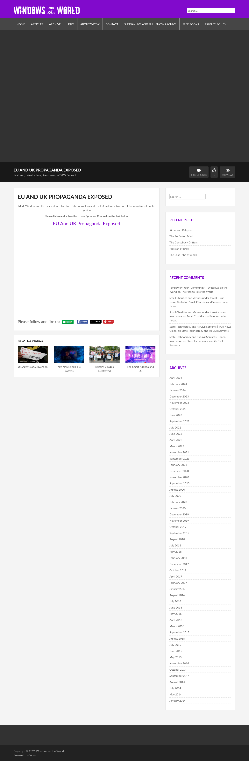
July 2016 (175, 601)
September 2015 (179, 632)
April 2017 (175, 576)
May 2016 (175, 613)
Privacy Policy (215, 24)
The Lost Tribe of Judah (183, 254)
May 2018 (175, 551)
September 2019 (179, 533)
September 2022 (179, 421)
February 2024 (178, 384)
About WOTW (90, 24)
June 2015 (175, 651)
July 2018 (175, 545)
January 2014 (177, 700)
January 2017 (177, 588)
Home (21, 24)
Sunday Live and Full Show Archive (150, 24)
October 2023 (177, 408)
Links (70, 24)
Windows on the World (50, 751)
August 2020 (177, 489)
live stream (49, 175)
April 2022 (175, 440)
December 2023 (179, 396)
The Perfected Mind (181, 236)
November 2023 (179, 402)
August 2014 (177, 682)
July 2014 (175, 688)
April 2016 (175, 620)
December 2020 (179, 471)
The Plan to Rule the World (197, 291)
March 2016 (176, 626)
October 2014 (177, 669)
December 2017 (179, 564)
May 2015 (175, 657)
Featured (19, 175)
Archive (55, 24)
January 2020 (177, 508)
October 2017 (177, 570)
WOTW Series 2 (66, 175)
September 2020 (179, 483)
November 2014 (179, 663)
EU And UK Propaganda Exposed (86, 223)
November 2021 (179, 452)
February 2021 (178, 464)
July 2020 (175, 495)
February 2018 (178, 557)
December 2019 (179, 514)
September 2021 (179, 458)
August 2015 (177, 638)
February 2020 (178, 502)
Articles (37, 24)
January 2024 (177, 390)
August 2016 (177, 595)
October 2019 (177, 526)
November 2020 (179, 477)
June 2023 (175, 415)
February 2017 (178, 582)
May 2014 (175, 694)
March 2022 (176, 446)
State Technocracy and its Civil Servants (205, 330)
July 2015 (175, 644)
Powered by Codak (25, 755)
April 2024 (175, 377)
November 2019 (179, 520)
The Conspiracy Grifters (183, 242)
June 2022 (175, 433)
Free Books (190, 24)
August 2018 (177, 539)
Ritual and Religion (180, 230)
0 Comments (199, 174)
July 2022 (175, 427)
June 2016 (175, 607)
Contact (112, 24)
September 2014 (179, 675)
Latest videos (33, 175)
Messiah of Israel (179, 248)
